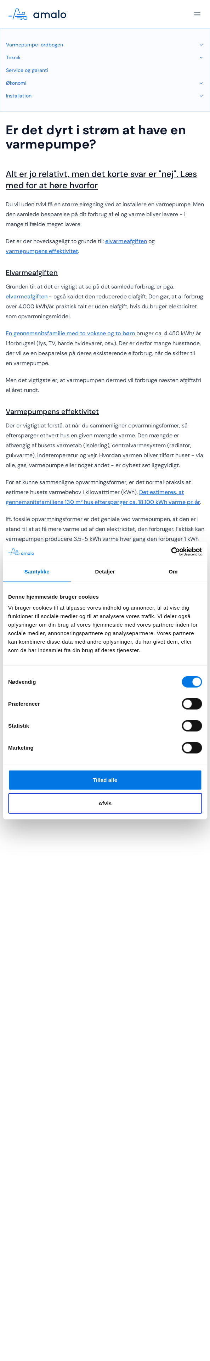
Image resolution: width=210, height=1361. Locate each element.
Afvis (105, 803)
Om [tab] (173, 571)
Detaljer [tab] (105, 571)
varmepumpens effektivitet (42, 251)
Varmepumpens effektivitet (52, 411)
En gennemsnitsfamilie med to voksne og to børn (70, 333)
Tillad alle (105, 780)
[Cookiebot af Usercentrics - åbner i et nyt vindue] (171, 551)
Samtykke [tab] (37, 571)
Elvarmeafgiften (32, 272)
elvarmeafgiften (126, 241)
